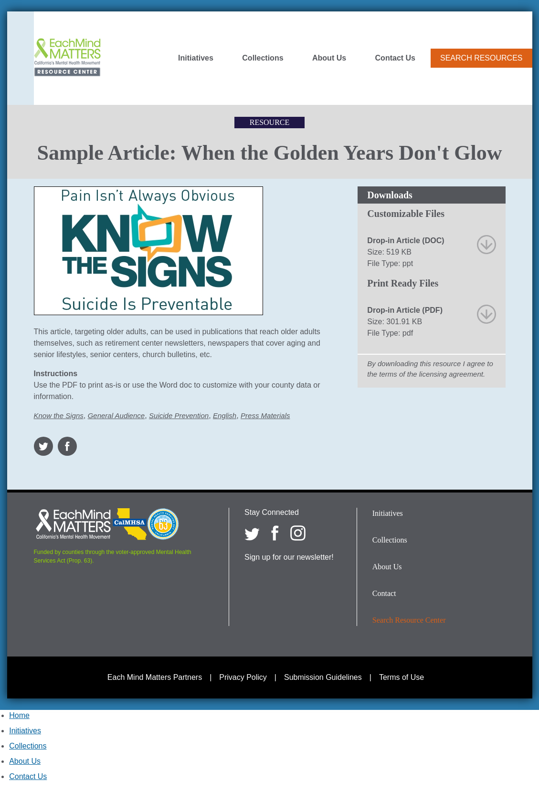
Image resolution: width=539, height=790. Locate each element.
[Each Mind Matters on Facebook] (275, 533)
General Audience (116, 415)
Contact (384, 593)
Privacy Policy (243, 677)
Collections (262, 58)
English (224, 415)
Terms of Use (401, 677)
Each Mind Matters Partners (154, 677)
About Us (329, 58)
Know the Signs (59, 415)
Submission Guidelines (323, 677)
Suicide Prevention (179, 415)
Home (19, 715)
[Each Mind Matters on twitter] (252, 533)
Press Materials (265, 415)
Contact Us (395, 58)
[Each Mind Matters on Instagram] (298, 533)
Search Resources (481, 58)
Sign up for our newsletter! (289, 557)
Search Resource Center (409, 620)
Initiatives (195, 58)
